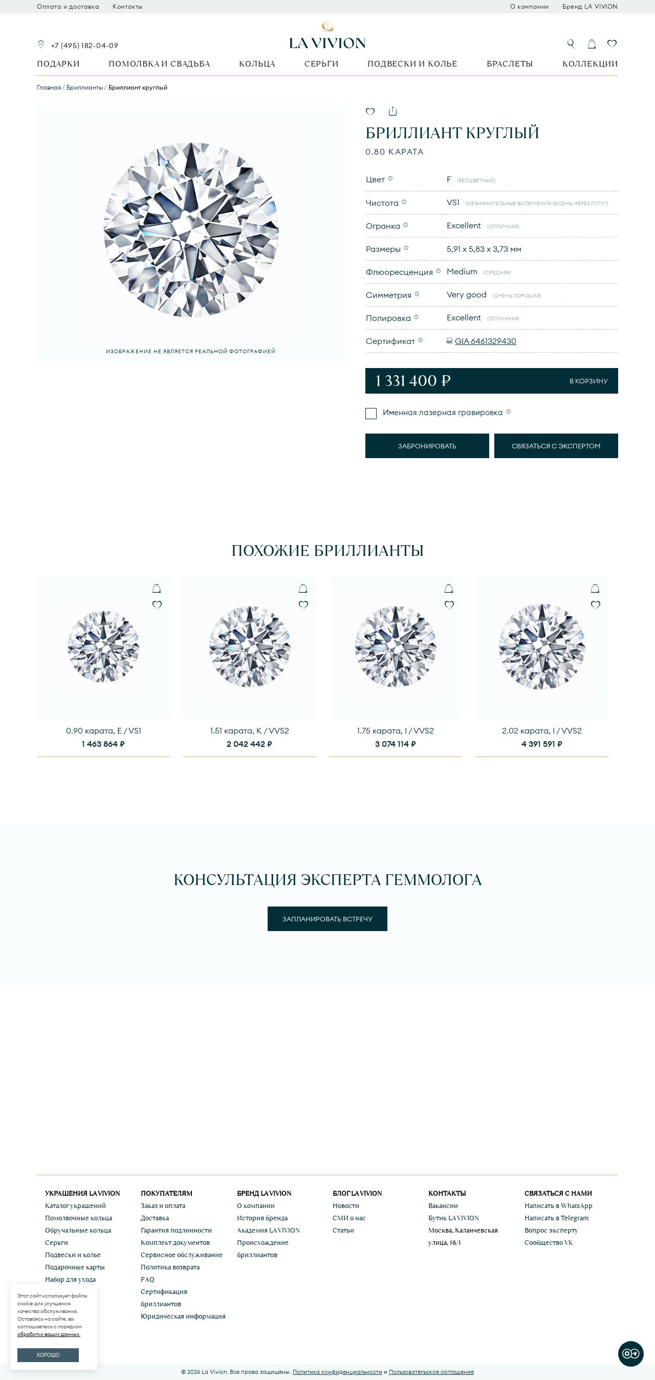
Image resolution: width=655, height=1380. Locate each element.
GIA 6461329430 (485, 341)
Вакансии (443, 1206)
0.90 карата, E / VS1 (103, 730)
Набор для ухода (70, 1279)
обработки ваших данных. (48, 1334)
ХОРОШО (47, 1355)
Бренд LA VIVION (590, 7)
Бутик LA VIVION (453, 1218)
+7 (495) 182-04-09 (85, 45)
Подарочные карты (75, 1267)
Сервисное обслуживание (182, 1255)
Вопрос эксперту (551, 1230)
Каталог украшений (75, 1206)
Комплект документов (175, 1242)
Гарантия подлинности (176, 1230)
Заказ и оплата (163, 1206)
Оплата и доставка (68, 7)
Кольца (257, 64)
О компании (529, 7)
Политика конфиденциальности (337, 1371)
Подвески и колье (412, 64)
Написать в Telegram (556, 1218)
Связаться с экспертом (556, 446)
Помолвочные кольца (78, 1218)
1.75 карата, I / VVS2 (395, 730)
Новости (346, 1206)
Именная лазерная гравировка (442, 412)
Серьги (321, 64)
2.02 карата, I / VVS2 (542, 730)
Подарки (58, 64)
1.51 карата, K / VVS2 (249, 730)
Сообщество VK (549, 1242)
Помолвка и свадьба (159, 64)
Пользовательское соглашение (431, 1371)
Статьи (343, 1230)
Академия (268, 1230)
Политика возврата (170, 1267)
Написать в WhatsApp (559, 1206)
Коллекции (590, 64)
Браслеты (510, 64)
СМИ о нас (349, 1218)
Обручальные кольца (78, 1230)
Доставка (155, 1218)
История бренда (262, 1218)
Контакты (128, 7)
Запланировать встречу (327, 919)
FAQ (148, 1279)
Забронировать (427, 446)
